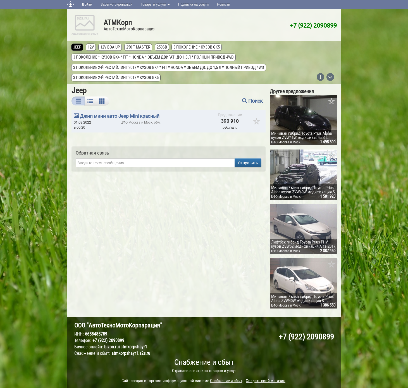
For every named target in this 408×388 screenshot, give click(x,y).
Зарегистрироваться (116, 4)
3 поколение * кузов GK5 (197, 47)
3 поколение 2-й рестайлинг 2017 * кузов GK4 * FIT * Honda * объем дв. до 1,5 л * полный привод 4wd (168, 67)
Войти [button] (87, 4)
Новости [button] (223, 4)
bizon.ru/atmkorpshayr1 (125, 347)
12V (91, 47)
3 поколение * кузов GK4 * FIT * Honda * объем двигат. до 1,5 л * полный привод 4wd (153, 57)
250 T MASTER (139, 47)
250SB (162, 47)
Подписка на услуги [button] (193, 4)
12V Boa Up (110, 47)
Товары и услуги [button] (155, 4)
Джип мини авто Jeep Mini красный (119, 116)
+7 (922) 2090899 (313, 25)
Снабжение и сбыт (204, 362)
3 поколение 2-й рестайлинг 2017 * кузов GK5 (116, 77)
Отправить (248, 163)
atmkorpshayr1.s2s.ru (130, 353)
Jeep (77, 47)
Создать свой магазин (265, 380)
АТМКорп (118, 22)
